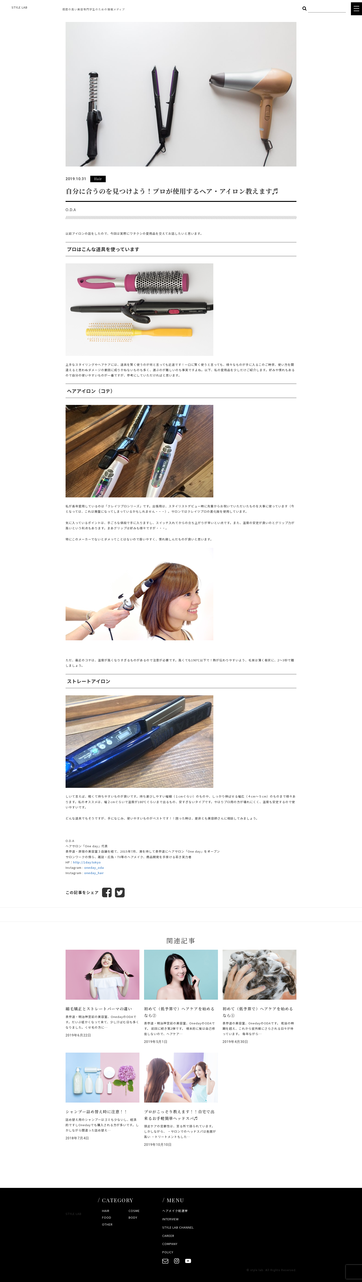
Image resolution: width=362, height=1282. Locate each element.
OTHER (107, 1224)
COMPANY (170, 1244)
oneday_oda (94, 867)
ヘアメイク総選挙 (175, 1210)
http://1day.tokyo (87, 862)
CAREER (168, 1235)
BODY (133, 1217)
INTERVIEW (170, 1219)
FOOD (106, 1217)
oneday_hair (94, 873)
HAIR (105, 1210)
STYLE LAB (19, 7)
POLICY (167, 1252)
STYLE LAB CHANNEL (178, 1227)
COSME (134, 1210)
